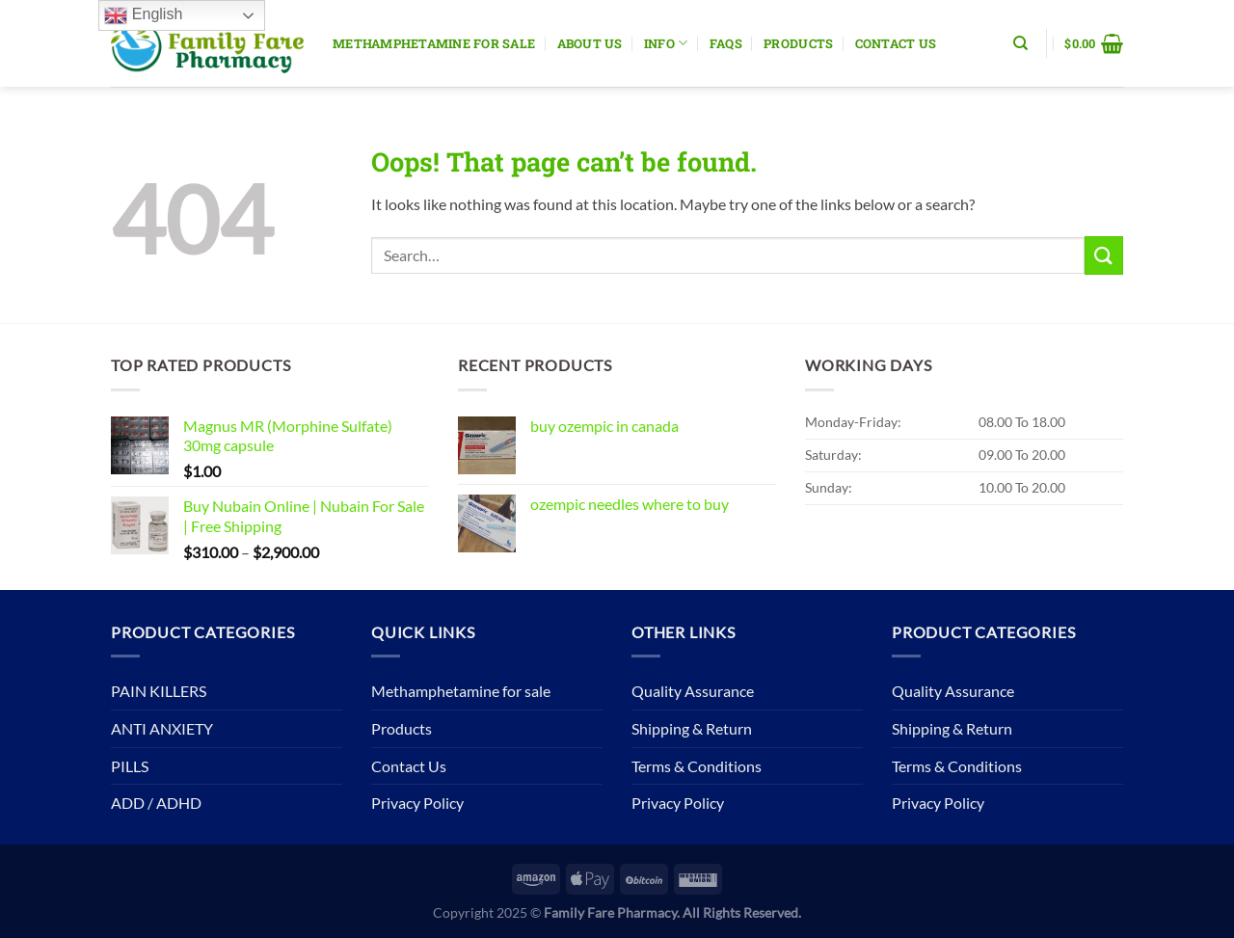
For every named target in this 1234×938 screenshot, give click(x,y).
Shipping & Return (691, 728)
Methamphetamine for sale (434, 43)
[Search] (1020, 43)
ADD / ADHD (156, 802)
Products (798, 43)
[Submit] (1104, 255)
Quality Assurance (692, 691)
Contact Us (896, 43)
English (143, 15)
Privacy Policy (417, 802)
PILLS (129, 766)
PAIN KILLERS (158, 691)
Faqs (726, 43)
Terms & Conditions (696, 766)
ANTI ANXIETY (162, 728)
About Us (590, 43)
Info (665, 43)
